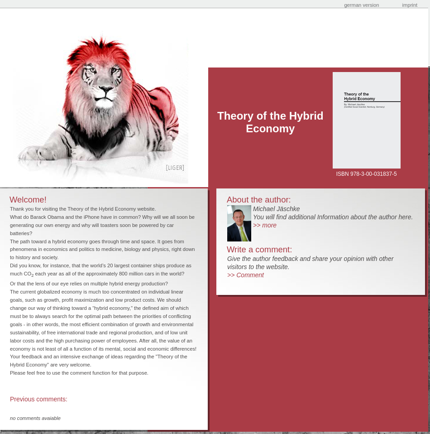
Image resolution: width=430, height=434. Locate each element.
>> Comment (245, 275)
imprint (410, 5)
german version (361, 5)
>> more (265, 225)
